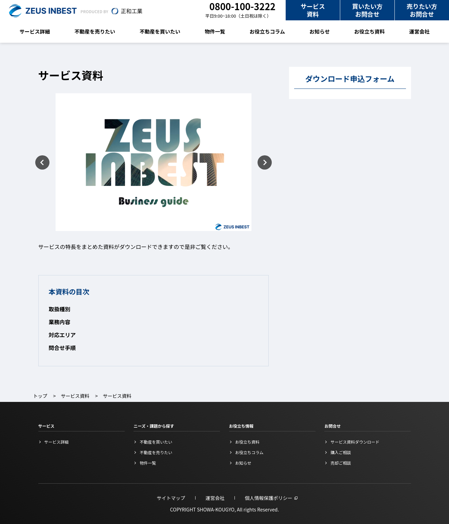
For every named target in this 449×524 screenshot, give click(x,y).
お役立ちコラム (267, 31)
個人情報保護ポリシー (268, 497)
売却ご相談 (340, 463)
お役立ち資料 (369, 31)
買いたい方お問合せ (367, 10)
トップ (40, 395)
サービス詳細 (35, 31)
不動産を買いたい (160, 31)
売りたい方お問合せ (422, 10)
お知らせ (319, 31)
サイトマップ (171, 497)
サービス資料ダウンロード (354, 442)
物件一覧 (215, 31)
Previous (42, 162)
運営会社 (419, 31)
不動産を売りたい (95, 31)
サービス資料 (313, 10)
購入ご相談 (340, 452)
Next (265, 162)
